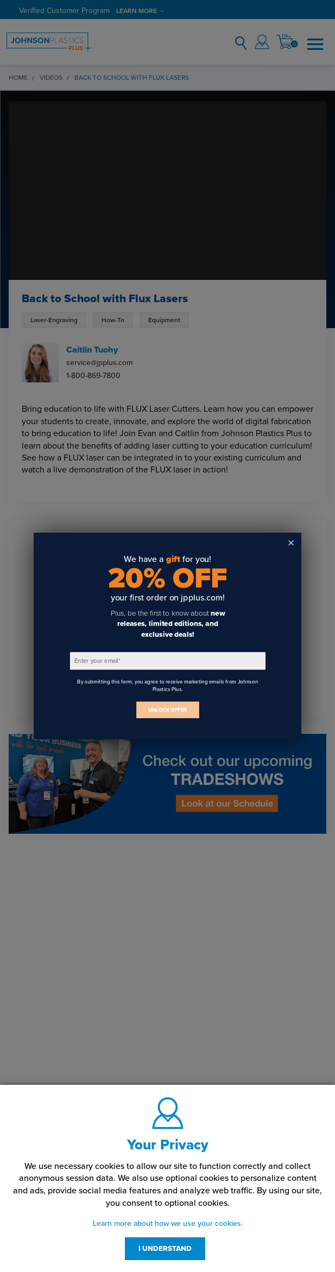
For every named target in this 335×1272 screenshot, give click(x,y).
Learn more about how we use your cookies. (168, 1223)
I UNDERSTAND (165, 1248)
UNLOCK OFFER (167, 710)
